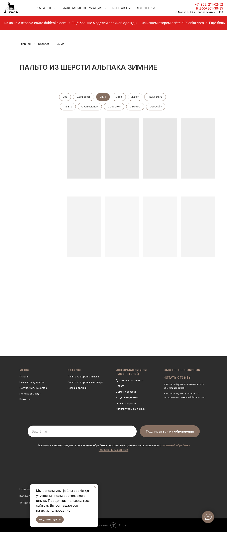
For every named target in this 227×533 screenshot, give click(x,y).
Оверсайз (156, 106)
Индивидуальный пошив (130, 409)
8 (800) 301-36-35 (209, 8)
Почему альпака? (29, 394)
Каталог (43, 44)
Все (64, 96)
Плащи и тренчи (77, 388)
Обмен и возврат (126, 392)
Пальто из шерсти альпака (83, 377)
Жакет (135, 96)
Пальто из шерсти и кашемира (85, 382)
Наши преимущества (31, 382)
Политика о (27, 489)
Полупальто (156, 96)
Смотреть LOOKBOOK (182, 370)
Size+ (119, 96)
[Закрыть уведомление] (95, 487)
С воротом (114, 106)
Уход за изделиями (127, 398)
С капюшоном (89, 106)
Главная (25, 44)
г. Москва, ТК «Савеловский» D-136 (199, 12)
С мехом (135, 106)
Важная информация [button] (82, 8)
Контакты (121, 8)
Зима (103, 96)
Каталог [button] (44, 8)
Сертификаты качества (33, 388)
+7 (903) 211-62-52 (209, 4)
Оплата (120, 386)
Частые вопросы (126, 403)
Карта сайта (28, 496)
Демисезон (83, 96)
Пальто (67, 106)
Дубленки (146, 8)
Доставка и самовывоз (129, 380)
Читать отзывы (178, 378)
